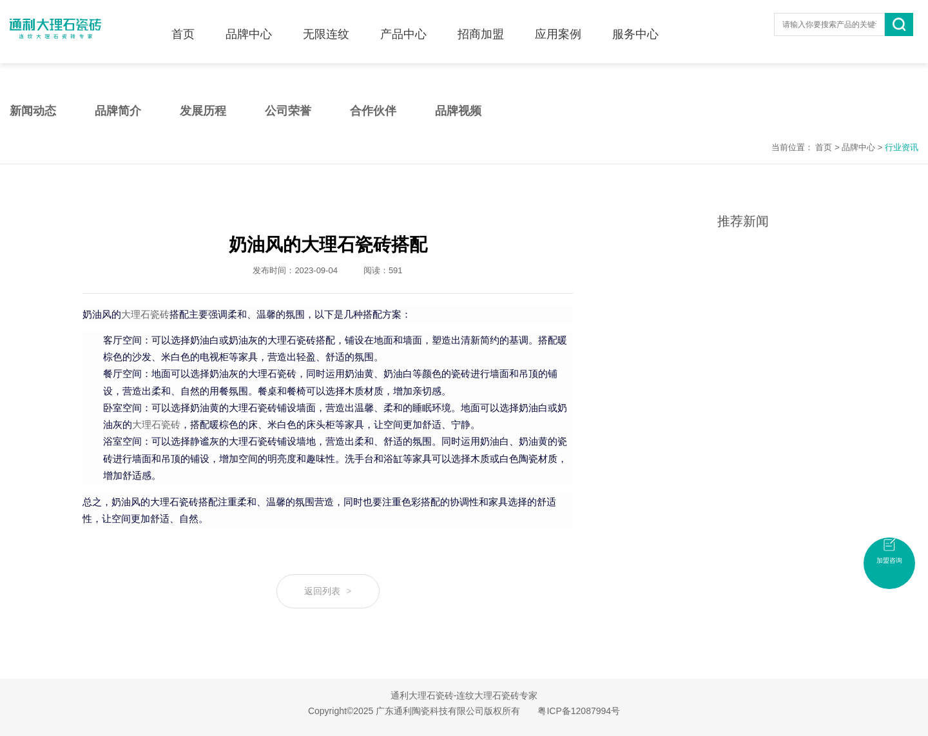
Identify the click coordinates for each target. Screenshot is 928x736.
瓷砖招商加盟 (707, 723)
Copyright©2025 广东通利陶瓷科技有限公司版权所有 (414, 711)
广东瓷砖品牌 (261, 723)
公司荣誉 (288, 110)
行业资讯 (901, 147)
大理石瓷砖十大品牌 (322, 723)
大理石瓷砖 (145, 314)
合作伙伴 (373, 110)
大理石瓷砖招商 (655, 723)
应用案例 (558, 27)
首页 (183, 27)
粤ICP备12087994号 (578, 711)
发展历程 (203, 110)
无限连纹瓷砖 (439, 723)
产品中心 (403, 27)
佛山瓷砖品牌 (545, 723)
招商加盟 (481, 27)
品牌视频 (458, 110)
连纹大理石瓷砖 (387, 723)
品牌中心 (249, 27)
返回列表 (328, 591)
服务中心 (635, 27)
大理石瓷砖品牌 (598, 723)
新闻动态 (33, 110)
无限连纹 (326, 27)
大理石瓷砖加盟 (492, 723)
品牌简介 (118, 110)
